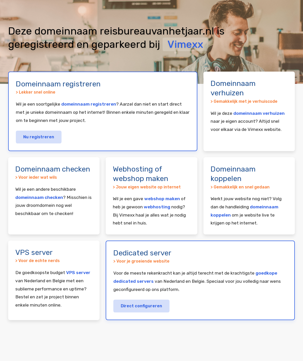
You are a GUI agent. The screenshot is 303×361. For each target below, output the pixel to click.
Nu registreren (38, 136)
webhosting (157, 206)
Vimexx (185, 44)
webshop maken (162, 198)
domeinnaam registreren (88, 104)
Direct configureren (141, 305)
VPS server (78, 272)
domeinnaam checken (39, 197)
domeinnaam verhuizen (259, 113)
